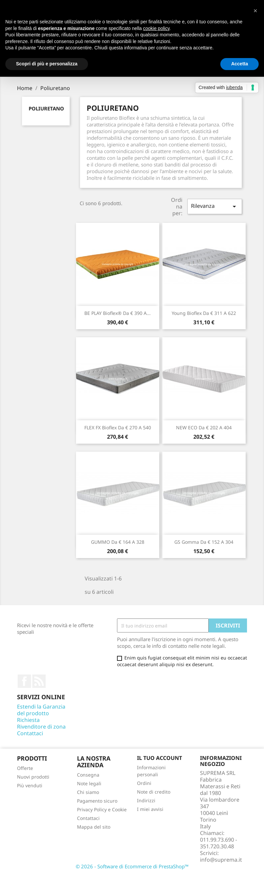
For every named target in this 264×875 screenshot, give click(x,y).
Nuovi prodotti (33, 777)
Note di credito (153, 792)
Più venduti (29, 785)
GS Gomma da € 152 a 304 (203, 542)
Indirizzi (146, 800)
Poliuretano (46, 108)
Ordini (144, 783)
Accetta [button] (239, 63)
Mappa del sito (93, 827)
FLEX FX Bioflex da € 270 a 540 (117, 427)
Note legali (89, 783)
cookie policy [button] (156, 28)
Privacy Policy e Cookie (102, 809)
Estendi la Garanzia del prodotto (41, 710)
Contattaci (30, 733)
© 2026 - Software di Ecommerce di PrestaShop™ (132, 866)
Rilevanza (214, 206)
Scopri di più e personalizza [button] (46, 63)
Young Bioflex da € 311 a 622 (204, 313)
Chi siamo (88, 792)
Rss (39, 681)
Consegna (88, 775)
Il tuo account (159, 758)
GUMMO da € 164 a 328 (117, 542)
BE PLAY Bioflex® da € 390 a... (117, 313)
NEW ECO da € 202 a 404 (204, 427)
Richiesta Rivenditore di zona (41, 723)
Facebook (24, 681)
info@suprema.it (221, 859)
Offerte (25, 768)
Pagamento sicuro (97, 801)
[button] (255, 10)
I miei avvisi (150, 809)
